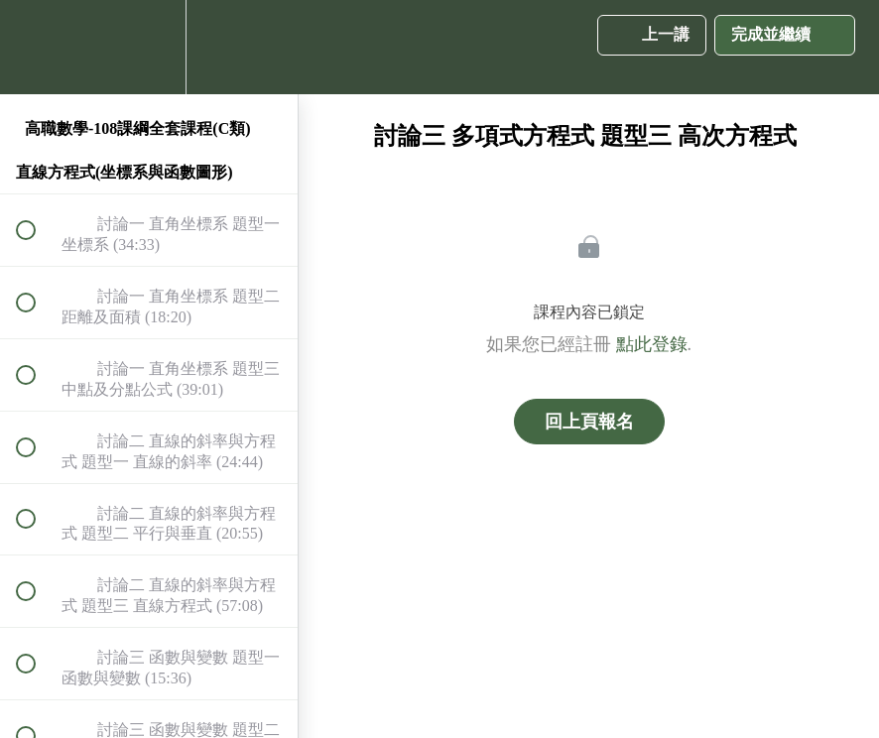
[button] (36, 47)
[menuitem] (149, 47)
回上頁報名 (589, 421)
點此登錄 (652, 344)
